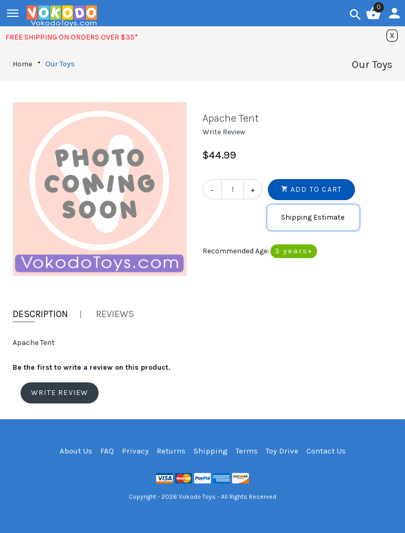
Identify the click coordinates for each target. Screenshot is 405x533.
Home (22, 64)
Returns (171, 451)
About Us (76, 451)
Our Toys (60, 64)
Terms (247, 451)
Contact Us (326, 451)
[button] (223, 131)
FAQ (107, 451)
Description (40, 314)
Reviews (115, 314)
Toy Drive (282, 451)
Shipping (211, 451)
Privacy (135, 451)
